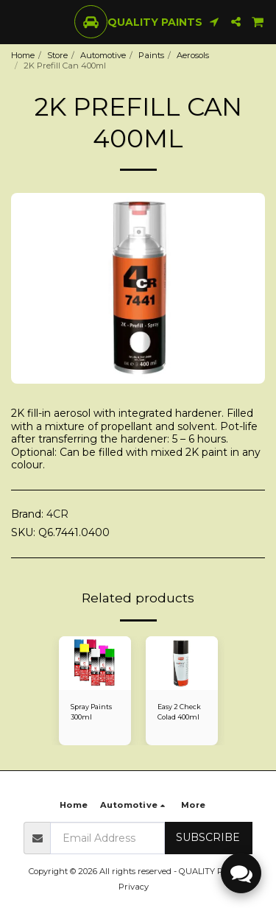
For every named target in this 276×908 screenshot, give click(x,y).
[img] (95, 663)
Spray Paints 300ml (91, 711)
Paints (151, 55)
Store (57, 55)
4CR (57, 514)
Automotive (103, 55)
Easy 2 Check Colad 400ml (179, 711)
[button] (16, 21)
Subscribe (208, 837)
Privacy (133, 886)
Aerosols (193, 55)
